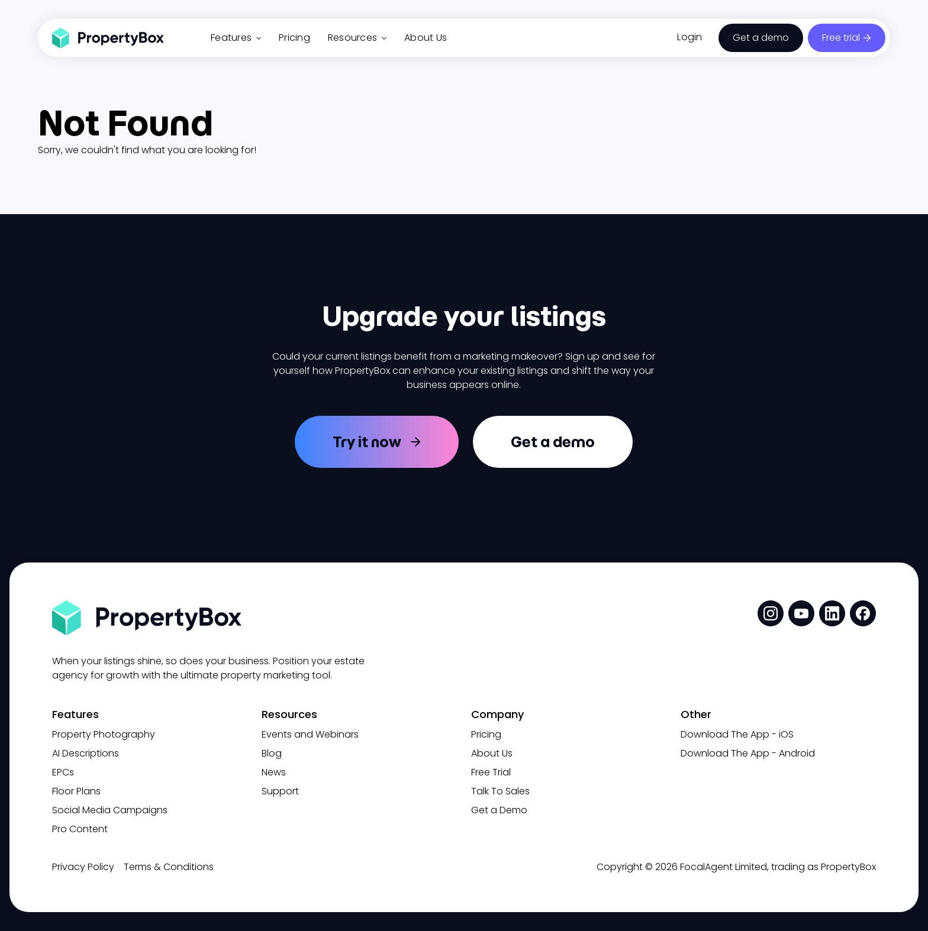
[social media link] (771, 613)
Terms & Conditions (169, 867)
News (274, 772)
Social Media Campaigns (109, 810)
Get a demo (761, 37)
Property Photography (103, 734)
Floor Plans (76, 791)
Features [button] (236, 37)
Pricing (294, 37)
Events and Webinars (310, 734)
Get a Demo (499, 810)
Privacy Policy (83, 867)
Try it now (367, 441)
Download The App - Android (748, 753)
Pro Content (80, 829)
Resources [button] (357, 37)
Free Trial (491, 772)
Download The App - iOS (737, 734)
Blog (272, 753)
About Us (425, 37)
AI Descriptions (85, 753)
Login (689, 37)
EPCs (63, 772)
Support (280, 791)
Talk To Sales (500, 791)
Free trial (841, 37)
